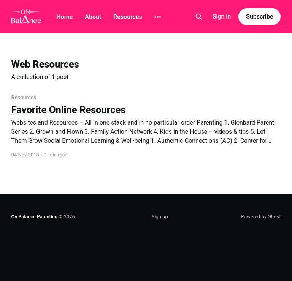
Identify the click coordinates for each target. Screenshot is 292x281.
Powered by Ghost (261, 216)
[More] (157, 17)
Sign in (222, 16)
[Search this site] (199, 17)
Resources (127, 17)
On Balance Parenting (34, 216)
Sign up (160, 216)
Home (64, 17)
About (93, 17)
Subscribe (259, 16)
